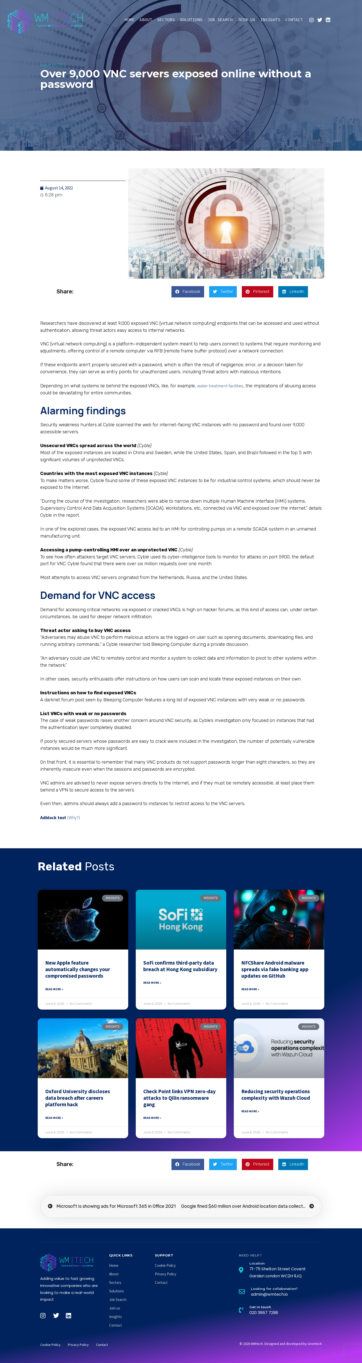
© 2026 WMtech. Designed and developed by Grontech (281, 1343)
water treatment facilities (220, 386)
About (146, 19)
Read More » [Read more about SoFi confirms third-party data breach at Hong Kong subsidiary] (152, 982)
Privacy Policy (165, 1274)
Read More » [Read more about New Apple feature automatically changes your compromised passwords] (54, 989)
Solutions (191, 19)
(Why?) (73, 817)
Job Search (220, 19)
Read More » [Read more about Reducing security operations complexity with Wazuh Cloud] (250, 1111)
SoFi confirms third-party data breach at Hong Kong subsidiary (180, 966)
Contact (294, 19)
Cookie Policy (165, 1265)
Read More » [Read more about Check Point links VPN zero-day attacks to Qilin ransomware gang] (152, 1118)
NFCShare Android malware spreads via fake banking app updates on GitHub (274, 969)
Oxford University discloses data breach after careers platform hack (77, 1098)
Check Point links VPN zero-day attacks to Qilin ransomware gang (179, 1098)
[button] (187, 291)
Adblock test (53, 817)
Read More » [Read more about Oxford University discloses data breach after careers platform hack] (54, 1118)
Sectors (166, 19)
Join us (246, 19)
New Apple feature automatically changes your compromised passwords (77, 969)
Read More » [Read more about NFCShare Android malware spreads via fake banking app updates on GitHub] (250, 989)
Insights (270, 19)
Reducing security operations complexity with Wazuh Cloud (275, 1094)
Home (129, 19)
